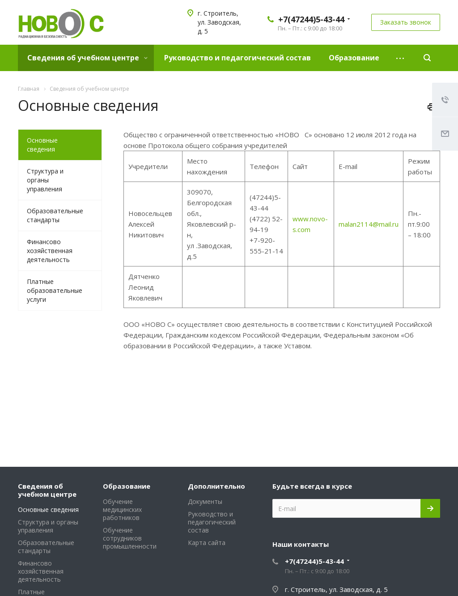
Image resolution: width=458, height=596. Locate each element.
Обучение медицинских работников (122, 509)
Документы (205, 501)
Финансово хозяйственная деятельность (49, 250)
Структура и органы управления (45, 180)
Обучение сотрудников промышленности (130, 538)
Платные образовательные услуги (54, 290)
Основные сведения (42, 144)
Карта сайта (206, 542)
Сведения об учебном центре (87, 58)
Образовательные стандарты (55, 215)
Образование (354, 58)
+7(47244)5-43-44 (311, 19)
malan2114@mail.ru (369, 224)
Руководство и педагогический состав (237, 58)
